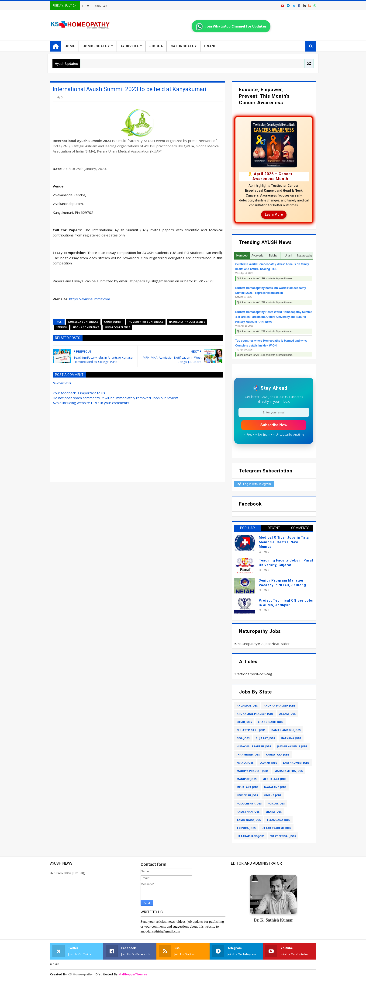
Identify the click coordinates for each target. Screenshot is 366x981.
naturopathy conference (187, 321)
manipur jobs (247, 779)
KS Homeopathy (80, 974)
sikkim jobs (274, 811)
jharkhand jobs (248, 754)
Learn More (274, 214)
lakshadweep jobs (296, 762)
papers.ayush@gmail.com (154, 281)
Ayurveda (130, 46)
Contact (102, 6)
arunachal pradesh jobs (255, 713)
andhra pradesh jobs (279, 705)
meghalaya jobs (274, 779)
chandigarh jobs (270, 722)
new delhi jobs (247, 795)
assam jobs (287, 713)
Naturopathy (183, 46)
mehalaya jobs (247, 787)
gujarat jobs (265, 738)
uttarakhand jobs (251, 836)
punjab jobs (276, 803)
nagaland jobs (275, 787)
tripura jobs (246, 828)
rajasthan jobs (248, 811)
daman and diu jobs (286, 730)
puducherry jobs (249, 803)
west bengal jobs (283, 836)
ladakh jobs (268, 762)
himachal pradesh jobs (254, 746)
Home (86, 6)
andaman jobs (247, 705)
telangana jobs (278, 820)
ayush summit (113, 321)
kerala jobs (245, 762)
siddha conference (86, 327)
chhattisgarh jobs (251, 730)
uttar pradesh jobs (276, 828)
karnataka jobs (277, 754)
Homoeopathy (96, 46)
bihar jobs (244, 722)
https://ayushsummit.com (89, 299)
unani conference (117, 327)
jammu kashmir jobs (292, 746)
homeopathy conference (145, 321)
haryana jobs (291, 738)
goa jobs (243, 738)
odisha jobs (272, 795)
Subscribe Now (273, 425)
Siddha (156, 46)
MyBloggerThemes (133, 974)
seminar (61, 327)
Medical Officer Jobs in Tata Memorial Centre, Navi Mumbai (284, 542)
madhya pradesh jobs (253, 771)
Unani (209, 46)
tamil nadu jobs (249, 820)
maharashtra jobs (288, 771)
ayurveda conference (83, 321)
